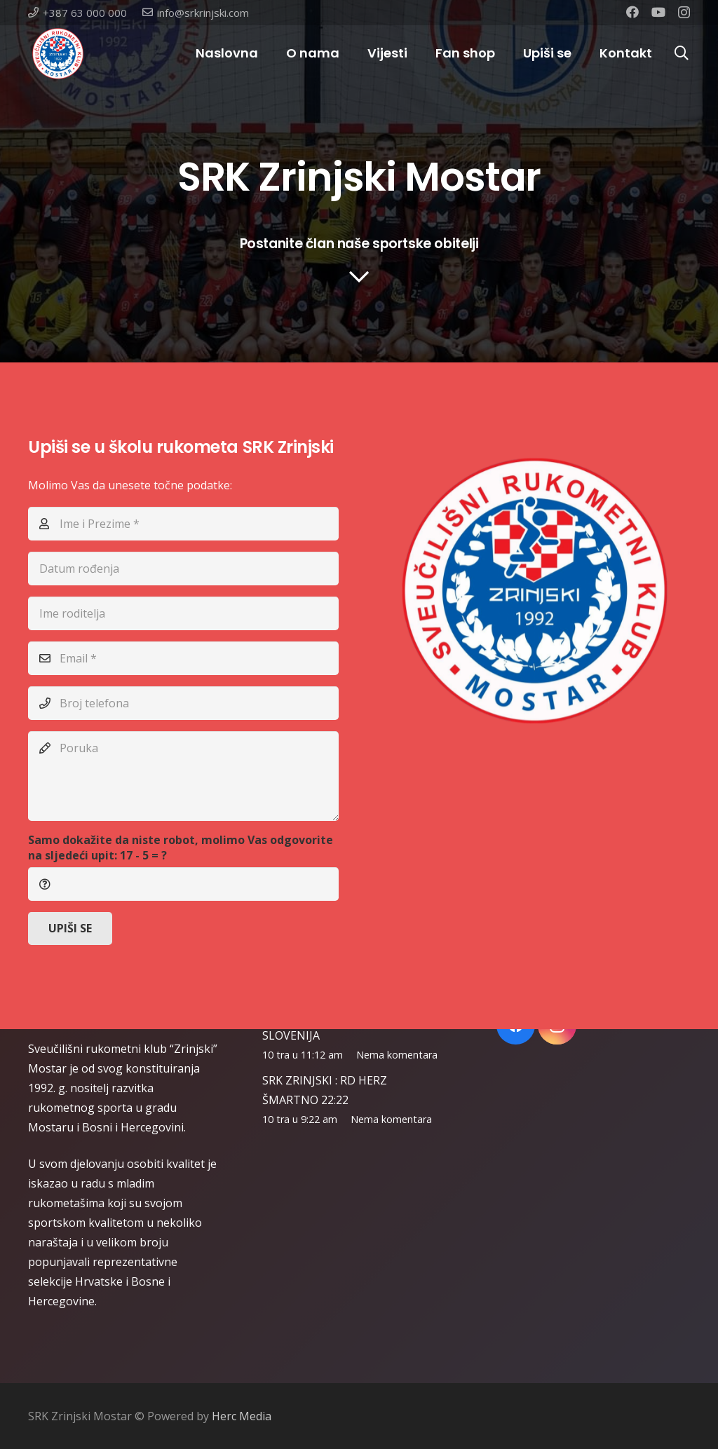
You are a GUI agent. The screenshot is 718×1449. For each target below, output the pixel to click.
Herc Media (241, 1416)
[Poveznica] (58, 53)
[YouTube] (658, 12)
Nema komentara (397, 1054)
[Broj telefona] (183, 703)
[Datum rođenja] (183, 568)
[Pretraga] (681, 53)
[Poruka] (183, 776)
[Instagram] (684, 13)
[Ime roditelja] (183, 613)
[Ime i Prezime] (183, 523)
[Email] (183, 658)
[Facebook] (632, 12)
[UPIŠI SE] (70, 929)
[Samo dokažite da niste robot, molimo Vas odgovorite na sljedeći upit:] (183, 884)
